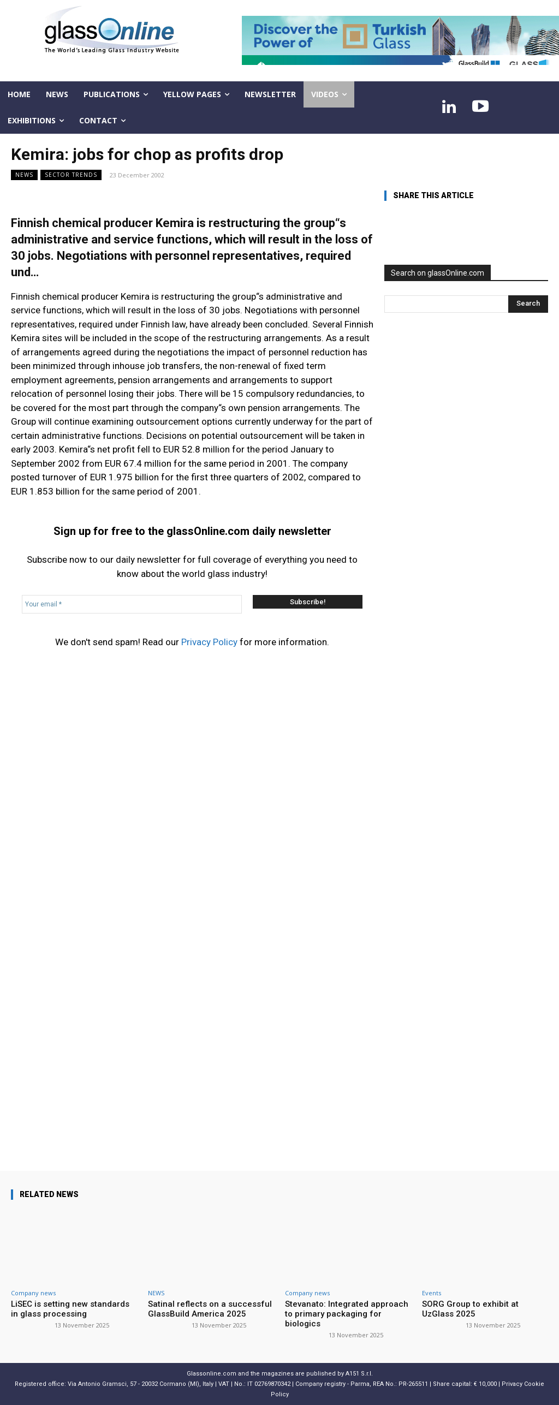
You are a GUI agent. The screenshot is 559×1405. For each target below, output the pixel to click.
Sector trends (71, 175)
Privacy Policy (209, 641)
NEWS (24, 175)
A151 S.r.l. (359, 1373)
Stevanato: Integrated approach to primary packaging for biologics (346, 1314)
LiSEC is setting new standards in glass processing (70, 1309)
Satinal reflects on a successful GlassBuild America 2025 (210, 1309)
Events (431, 1293)
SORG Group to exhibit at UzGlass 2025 (470, 1309)
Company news (33, 1293)
